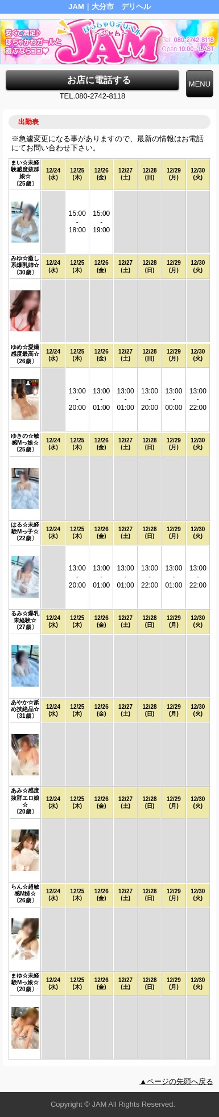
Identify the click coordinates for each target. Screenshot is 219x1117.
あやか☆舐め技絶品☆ (25, 705)
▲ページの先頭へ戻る (176, 1081)
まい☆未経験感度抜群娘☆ (25, 169)
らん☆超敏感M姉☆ (25, 890)
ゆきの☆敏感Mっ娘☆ (25, 439)
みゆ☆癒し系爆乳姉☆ (25, 261)
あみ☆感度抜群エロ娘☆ (25, 797)
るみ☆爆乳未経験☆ (25, 616)
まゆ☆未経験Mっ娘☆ (25, 978)
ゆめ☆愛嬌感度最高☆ (25, 350)
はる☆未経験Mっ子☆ (25, 528)
